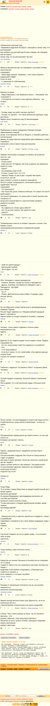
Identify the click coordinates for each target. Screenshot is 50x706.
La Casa (36, 149)
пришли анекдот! (43, 669)
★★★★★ (41, 62)
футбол (6, 121)
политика (2, 298)
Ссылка (17, 233)
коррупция (3, 83)
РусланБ (30, 445)
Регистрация (16, 3)
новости (31, 699)
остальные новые (12, 664)
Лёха (29, 217)
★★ (37, 124)
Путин (2, 427)
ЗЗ (28, 554)
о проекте (18, 699)
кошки (2, 271)
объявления (6, 59)
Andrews (30, 481)
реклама (2, 230)
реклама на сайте (5, 699)
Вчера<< (3, 634)
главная (3, 669)
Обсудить (17, 62)
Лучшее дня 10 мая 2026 (15, 1)
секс (1, 359)
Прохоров (8, 576)
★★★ (31, 86)
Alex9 (29, 510)
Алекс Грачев (31, 124)
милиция (8, 83)
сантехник (3, 541)
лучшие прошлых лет (31, 664)
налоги (2, 442)
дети (1, 59)
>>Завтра (16, 634)
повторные (21, 664)
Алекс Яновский (32, 528)
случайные (3, 666)
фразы (24, 6)
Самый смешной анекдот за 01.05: (13, 642)
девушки (2, 385)
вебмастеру (25, 699)
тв (6, 230)
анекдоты (9, 6)
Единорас (30, 321)
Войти (10, 3)
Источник (30, 149)
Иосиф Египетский (33, 362)
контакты (13, 699)
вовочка (2, 103)
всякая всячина (42, 664)
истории (15, 6)
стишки (29, 6)
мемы (20, 6)
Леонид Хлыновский (33, 62)
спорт (1, 121)
